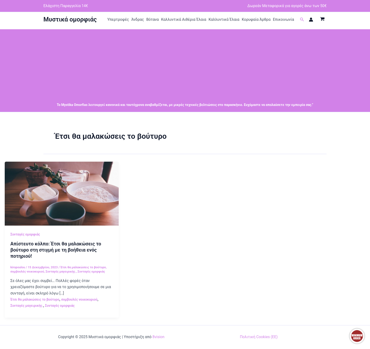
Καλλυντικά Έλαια (224, 19)
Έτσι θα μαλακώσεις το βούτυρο (83, 267)
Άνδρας (137, 19)
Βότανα (152, 19)
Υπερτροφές (118, 19)
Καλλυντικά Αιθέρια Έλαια (183, 19)
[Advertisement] (185, 62)
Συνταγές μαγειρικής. (61, 271)
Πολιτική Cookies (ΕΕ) (259, 337)
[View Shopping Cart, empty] (322, 20)
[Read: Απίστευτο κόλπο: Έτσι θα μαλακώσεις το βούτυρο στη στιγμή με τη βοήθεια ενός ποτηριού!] (62, 193)
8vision (158, 337)
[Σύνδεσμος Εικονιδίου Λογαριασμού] (311, 19)
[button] (302, 19)
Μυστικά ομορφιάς (70, 19)
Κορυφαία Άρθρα (256, 19)
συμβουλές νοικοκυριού (27, 271)
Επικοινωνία (283, 19)
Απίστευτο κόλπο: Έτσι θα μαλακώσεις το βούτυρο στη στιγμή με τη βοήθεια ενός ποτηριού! (55, 250)
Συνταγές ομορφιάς (25, 234)
